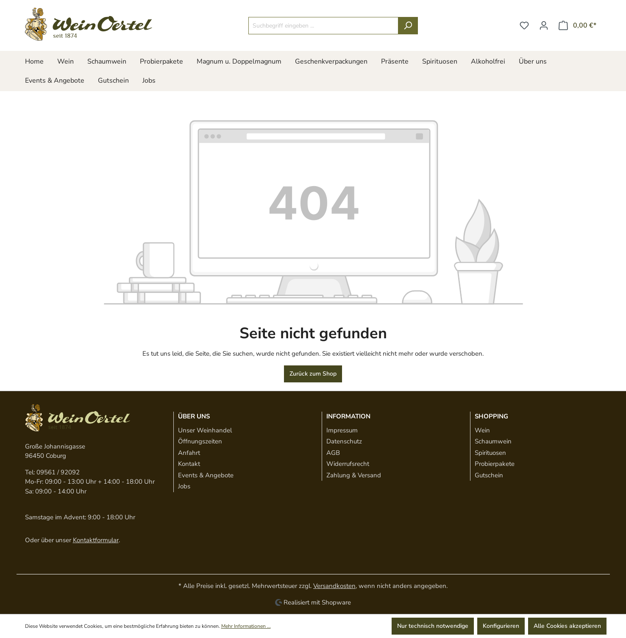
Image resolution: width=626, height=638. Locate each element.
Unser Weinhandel (205, 430)
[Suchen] (408, 25)
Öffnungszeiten (200, 441)
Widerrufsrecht (347, 464)
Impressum (342, 430)
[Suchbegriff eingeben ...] (323, 25)
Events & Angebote (206, 475)
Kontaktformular (96, 540)
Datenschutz (344, 441)
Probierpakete (495, 464)
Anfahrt (189, 453)
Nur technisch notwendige (432, 626)
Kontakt (189, 464)
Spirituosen (490, 453)
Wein (482, 430)
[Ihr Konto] (544, 25)
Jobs (184, 486)
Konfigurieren (501, 626)
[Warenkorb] (577, 25)
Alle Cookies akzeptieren (567, 626)
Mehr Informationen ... (246, 626)
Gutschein (489, 475)
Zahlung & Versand (353, 475)
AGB (333, 453)
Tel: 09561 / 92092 (52, 472)
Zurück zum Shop (313, 374)
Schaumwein (493, 441)
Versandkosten (334, 586)
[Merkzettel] (524, 25)
